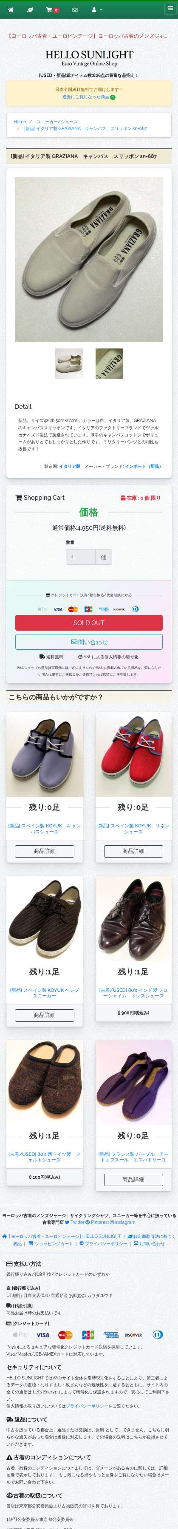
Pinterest (97, 1222)
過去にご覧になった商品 (89, 96)
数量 (70, 542)
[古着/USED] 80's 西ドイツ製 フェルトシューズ (44, 1157)
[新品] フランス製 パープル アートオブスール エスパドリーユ (133, 1157)
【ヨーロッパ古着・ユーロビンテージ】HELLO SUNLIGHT (61, 1236)
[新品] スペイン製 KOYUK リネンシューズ (133, 828)
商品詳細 (45, 851)
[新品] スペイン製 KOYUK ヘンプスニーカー (44, 993)
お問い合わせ (149, 1243)
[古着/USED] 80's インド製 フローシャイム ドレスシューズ (133, 993)
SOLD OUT (88, 622)
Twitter (75, 1222)
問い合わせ (89, 642)
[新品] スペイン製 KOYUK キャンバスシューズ (44, 828)
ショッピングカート (51, 1243)
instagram (123, 1222)
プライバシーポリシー (103, 1243)
